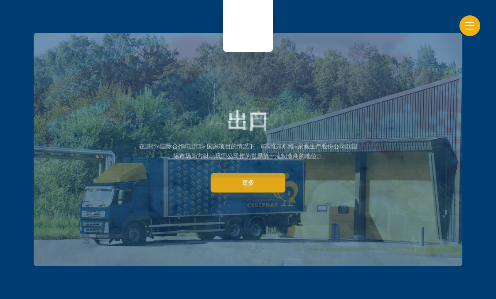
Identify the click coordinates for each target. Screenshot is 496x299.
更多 (248, 182)
